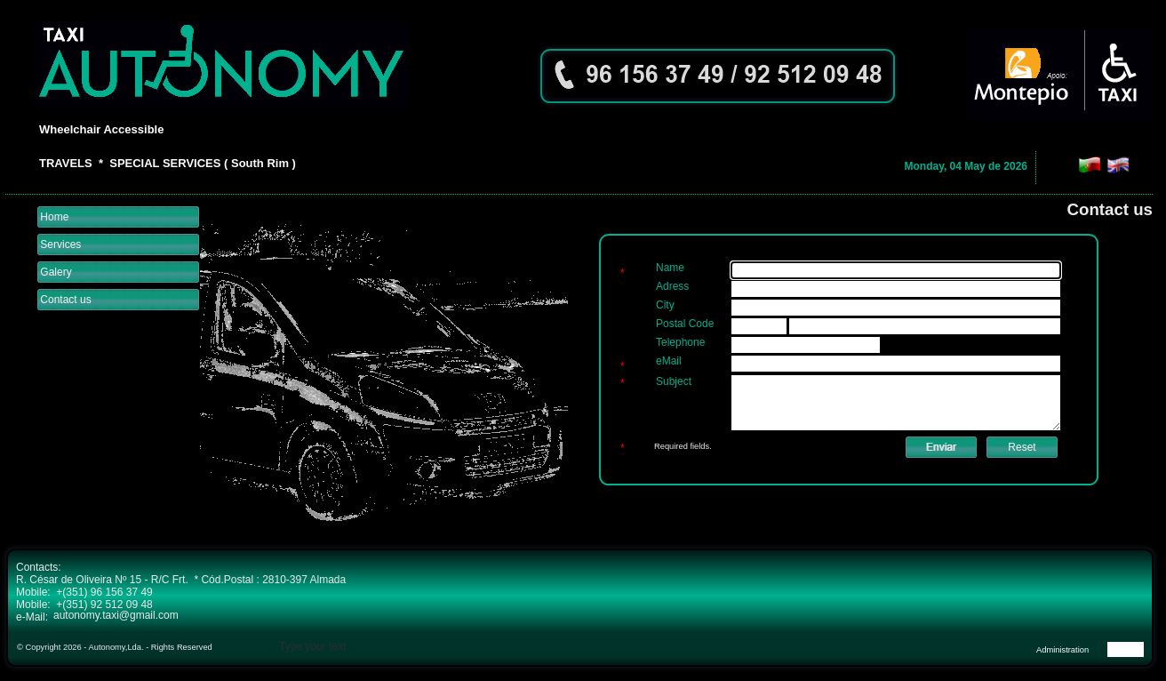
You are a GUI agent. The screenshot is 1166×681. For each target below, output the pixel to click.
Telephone (680, 342)
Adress (672, 286)
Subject (673, 381)
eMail (669, 361)
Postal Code (685, 323)
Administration (1062, 649)
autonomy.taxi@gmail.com (116, 615)
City (665, 305)
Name (670, 267)
